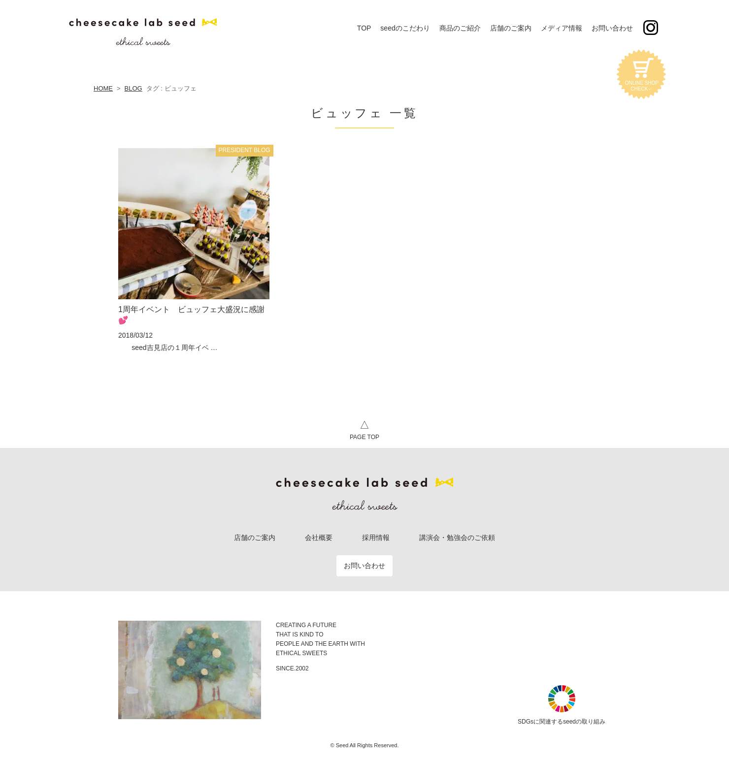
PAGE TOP (364, 429)
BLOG (133, 88)
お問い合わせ (364, 566)
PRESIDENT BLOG (244, 150)
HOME (103, 88)
